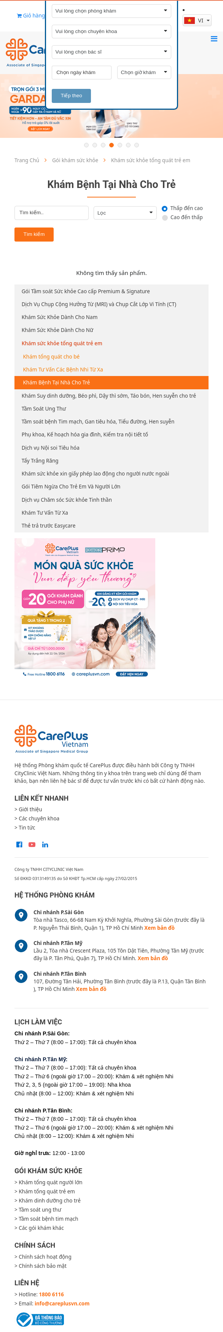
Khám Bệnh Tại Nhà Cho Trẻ (56, 382)
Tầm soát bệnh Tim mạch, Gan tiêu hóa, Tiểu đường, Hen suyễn (98, 421)
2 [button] (94, 145)
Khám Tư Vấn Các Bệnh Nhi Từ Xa (63, 369)
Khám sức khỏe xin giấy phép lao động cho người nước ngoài (95, 473)
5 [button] (120, 145)
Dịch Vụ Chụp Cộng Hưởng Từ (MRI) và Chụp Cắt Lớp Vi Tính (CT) (99, 304)
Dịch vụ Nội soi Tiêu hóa (51, 447)
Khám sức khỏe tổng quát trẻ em (62, 343)
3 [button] (103, 145)
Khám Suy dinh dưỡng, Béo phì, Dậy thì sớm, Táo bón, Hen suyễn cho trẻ (109, 395)
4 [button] (111, 145)
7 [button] (136, 145)
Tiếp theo (71, 95)
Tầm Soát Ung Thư (44, 408)
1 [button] (86, 145)
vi (194, 20)
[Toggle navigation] (214, 38)
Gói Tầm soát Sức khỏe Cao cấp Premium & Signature (86, 291)
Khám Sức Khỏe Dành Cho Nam (60, 317)
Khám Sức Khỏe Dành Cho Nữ (57, 330)
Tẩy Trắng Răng (40, 460)
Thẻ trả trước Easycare (49, 525)
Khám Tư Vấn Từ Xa (45, 512)
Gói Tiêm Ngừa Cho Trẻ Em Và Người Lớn (71, 486)
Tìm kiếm (34, 234)
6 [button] (128, 145)
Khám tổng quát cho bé (51, 356)
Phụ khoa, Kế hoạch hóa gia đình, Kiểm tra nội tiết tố (85, 434)
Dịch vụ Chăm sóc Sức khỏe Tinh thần (67, 499)
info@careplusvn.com (62, 1303)
